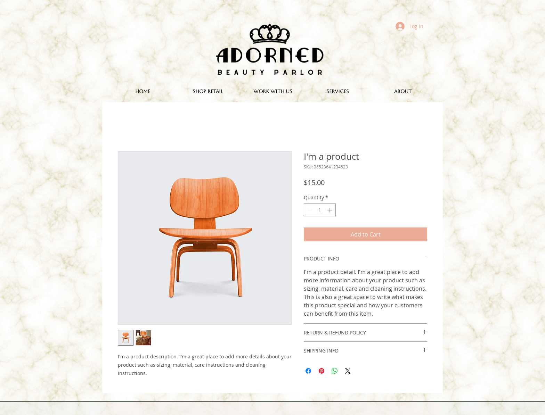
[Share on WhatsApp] (335, 371)
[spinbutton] (320, 210)
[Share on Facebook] (308, 371)
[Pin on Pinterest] (321, 371)
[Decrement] (309, 210)
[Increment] (330, 210)
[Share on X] (348, 371)
